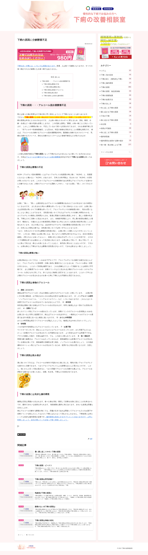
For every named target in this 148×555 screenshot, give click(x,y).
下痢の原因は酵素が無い (52, 87)
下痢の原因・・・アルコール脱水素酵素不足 (56, 81)
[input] (116, 152)
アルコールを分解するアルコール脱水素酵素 (43, 158)
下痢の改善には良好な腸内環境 (53, 96)
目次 (52, 77)
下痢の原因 (21, 435)
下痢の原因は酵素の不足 (51, 84)
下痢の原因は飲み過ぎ (50, 93)
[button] (129, 152)
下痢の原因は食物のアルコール (53, 90)
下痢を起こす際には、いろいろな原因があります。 (37, 66)
